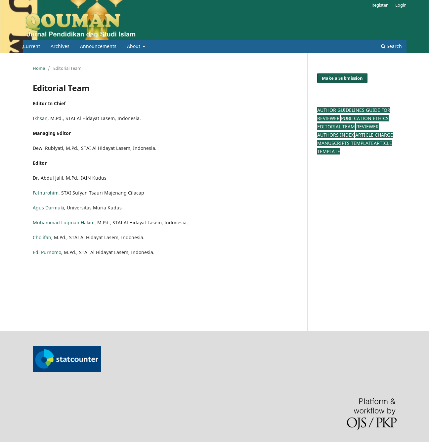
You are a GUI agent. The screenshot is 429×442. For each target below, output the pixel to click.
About (134, 46)
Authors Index (335, 135)
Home (39, 68)
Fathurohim (46, 193)
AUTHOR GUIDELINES (341, 110)
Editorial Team (336, 126)
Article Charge (374, 135)
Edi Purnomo (47, 252)
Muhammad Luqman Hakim (64, 222)
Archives (60, 46)
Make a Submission (342, 78)
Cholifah (42, 237)
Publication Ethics (365, 118)
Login (401, 5)
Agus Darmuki (48, 207)
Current (31, 46)
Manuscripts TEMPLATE (345, 143)
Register (379, 5)
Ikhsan (40, 118)
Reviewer (367, 126)
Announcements (98, 46)
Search (391, 46)
